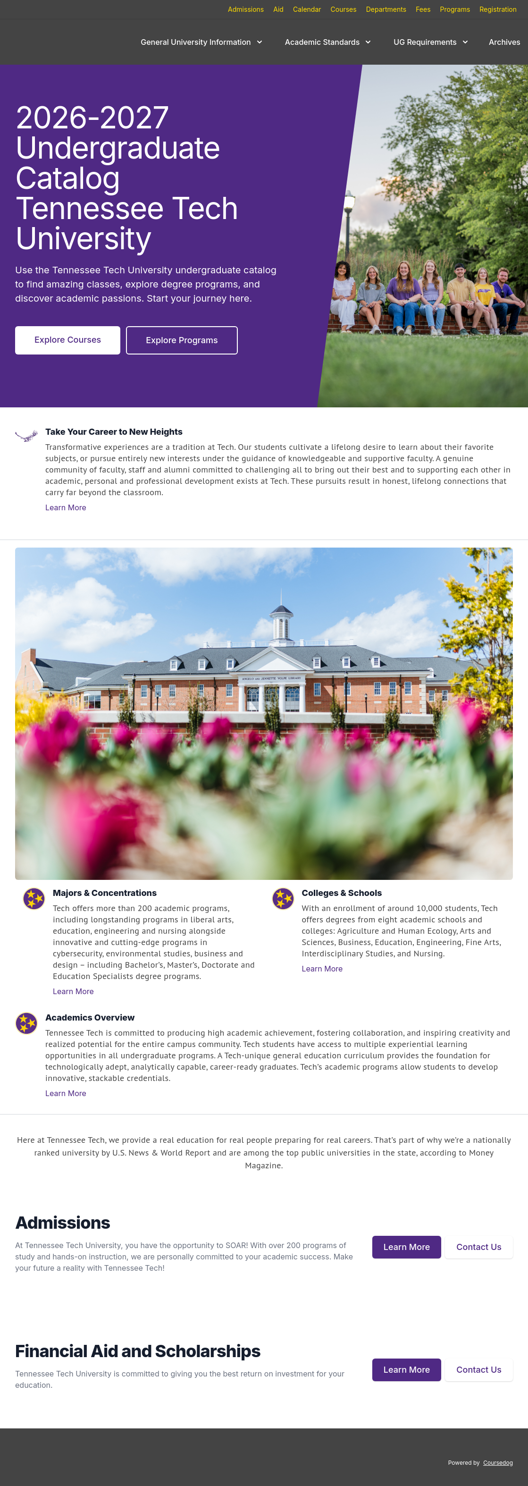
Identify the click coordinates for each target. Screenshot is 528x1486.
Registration (498, 9)
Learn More (65, 507)
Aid (278, 9)
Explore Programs (182, 340)
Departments (386, 9)
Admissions (246, 9)
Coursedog (498, 1462)
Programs (455, 9)
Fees (423, 9)
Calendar (307, 9)
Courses (344, 9)
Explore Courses (67, 340)
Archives (504, 42)
